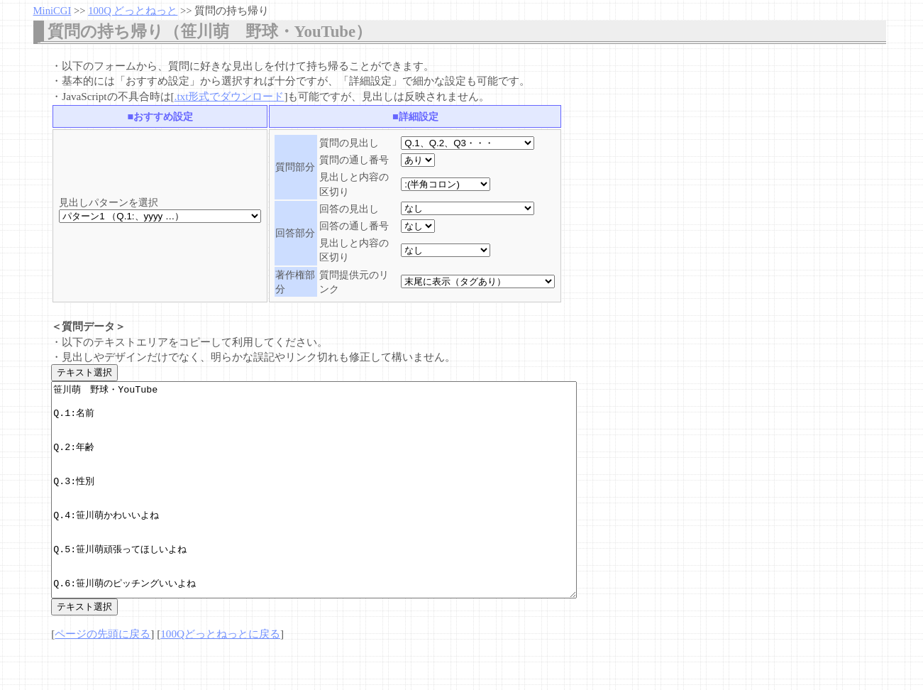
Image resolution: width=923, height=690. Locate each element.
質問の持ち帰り (231, 10)
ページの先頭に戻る (102, 676)
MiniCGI (52, 10)
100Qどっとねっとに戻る (220, 676)
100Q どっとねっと (132, 10)
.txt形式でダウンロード (229, 96)
